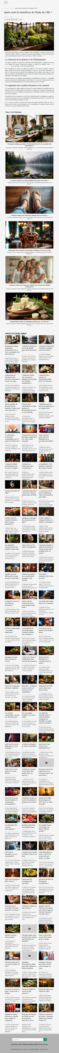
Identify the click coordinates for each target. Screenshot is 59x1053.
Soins (21, 1044)
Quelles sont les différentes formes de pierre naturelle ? (12, 576)
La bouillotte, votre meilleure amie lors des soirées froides (45, 466)
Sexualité (34, 1044)
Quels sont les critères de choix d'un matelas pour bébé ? (28, 604)
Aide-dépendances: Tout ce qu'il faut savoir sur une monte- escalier (45, 855)
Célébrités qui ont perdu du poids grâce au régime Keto (46, 406)
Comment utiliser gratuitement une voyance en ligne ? (11, 466)
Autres (11, 8)
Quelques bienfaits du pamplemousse (28, 826)
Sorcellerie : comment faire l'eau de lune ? (46, 576)
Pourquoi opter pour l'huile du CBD (46, 990)
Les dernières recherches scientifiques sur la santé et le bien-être (12, 438)
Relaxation (27, 1044)
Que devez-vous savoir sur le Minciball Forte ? (45, 746)
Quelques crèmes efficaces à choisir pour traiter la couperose (11, 1017)
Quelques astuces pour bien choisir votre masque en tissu (45, 965)
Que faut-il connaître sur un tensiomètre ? (11, 854)
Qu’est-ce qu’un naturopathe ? (10, 936)
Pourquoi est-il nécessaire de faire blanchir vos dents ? (12, 908)
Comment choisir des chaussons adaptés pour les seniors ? (29, 215)
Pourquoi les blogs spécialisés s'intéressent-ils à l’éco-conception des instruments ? (12, 350)
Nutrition (14, 1044)
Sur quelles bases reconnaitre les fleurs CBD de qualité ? (45, 828)
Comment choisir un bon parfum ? (29, 907)
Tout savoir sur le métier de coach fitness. (11, 771)
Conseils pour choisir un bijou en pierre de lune (29, 854)
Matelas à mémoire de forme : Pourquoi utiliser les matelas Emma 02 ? (46, 1017)
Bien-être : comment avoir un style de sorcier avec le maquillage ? (29, 689)
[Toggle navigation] (6, 2)
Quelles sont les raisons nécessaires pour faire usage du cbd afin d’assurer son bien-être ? (46, 910)
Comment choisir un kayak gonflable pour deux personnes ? (29, 180)
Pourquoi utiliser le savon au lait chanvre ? (29, 991)
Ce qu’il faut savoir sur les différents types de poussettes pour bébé (46, 494)
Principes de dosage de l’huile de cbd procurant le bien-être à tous (29, 1017)
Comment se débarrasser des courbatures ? (27, 466)
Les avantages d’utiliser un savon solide (28, 715)
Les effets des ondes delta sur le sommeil (46, 602)
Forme (40, 1044)
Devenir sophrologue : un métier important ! (12, 630)
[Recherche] (27, 1039)
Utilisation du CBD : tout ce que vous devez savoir (46, 688)
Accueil (6, 8)
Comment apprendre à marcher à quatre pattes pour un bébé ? (29, 494)
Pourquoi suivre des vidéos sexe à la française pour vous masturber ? (46, 772)
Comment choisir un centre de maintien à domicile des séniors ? (29, 801)
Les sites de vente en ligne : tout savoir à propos (12, 991)
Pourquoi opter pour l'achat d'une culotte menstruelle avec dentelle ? (29, 938)
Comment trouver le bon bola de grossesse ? (12, 603)
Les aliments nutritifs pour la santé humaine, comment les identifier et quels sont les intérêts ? (45, 718)
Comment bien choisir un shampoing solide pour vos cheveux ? (29, 321)
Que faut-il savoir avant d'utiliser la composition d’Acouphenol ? (11, 801)
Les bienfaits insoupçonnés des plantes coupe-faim (12, 547)
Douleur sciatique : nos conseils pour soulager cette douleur (29, 577)
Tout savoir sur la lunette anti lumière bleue (46, 630)
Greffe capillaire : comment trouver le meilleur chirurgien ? (46, 520)
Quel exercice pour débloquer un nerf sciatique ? (12, 746)
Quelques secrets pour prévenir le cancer (11, 659)
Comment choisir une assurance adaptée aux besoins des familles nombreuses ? (29, 379)
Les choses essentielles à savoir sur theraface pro (12, 715)
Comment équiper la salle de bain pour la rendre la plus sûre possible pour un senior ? (46, 549)
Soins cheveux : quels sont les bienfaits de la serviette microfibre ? (46, 439)
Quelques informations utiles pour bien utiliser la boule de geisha (29, 965)
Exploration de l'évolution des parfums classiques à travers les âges (29, 250)
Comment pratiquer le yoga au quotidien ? (29, 746)
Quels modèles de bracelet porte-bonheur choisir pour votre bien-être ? (12, 407)
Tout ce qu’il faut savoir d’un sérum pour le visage (45, 937)
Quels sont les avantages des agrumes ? (27, 881)
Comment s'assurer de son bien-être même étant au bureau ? (29, 772)
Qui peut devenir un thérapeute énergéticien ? (46, 881)
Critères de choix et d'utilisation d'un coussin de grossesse (29, 659)
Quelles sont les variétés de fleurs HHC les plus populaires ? (11, 521)
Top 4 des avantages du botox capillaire (12, 687)
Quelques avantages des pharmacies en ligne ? (29, 520)
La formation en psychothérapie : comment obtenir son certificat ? (28, 631)
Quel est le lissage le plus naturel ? (12, 880)
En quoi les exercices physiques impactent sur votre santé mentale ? (29, 438)
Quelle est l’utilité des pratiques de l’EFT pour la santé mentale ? (45, 801)
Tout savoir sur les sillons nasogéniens (29, 546)
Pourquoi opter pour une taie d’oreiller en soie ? (12, 964)
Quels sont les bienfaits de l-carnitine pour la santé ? (45, 660)
